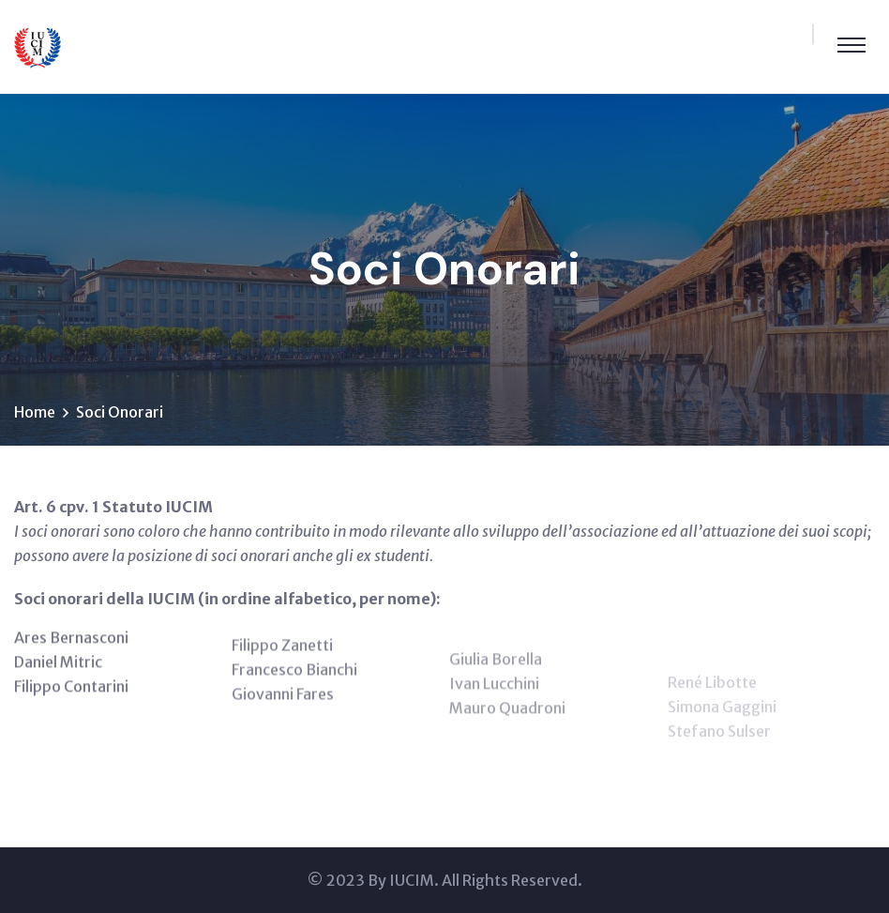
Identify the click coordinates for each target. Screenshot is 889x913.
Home (34, 412)
